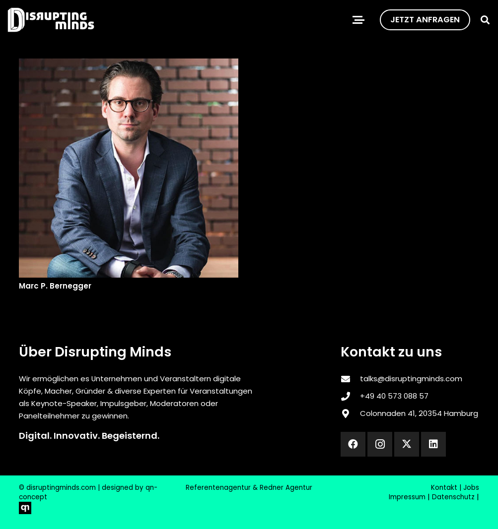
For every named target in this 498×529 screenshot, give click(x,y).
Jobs (471, 487)
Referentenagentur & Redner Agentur (249, 487)
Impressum (407, 497)
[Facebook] (353, 444)
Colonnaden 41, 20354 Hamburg (419, 413)
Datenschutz (453, 497)
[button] (358, 20)
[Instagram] (379, 444)
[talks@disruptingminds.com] (350, 378)
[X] (406, 444)
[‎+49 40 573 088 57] (350, 396)
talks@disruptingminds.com (411, 378)
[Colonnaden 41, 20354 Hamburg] (350, 413)
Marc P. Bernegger (55, 286)
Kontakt (444, 487)
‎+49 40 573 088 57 (394, 396)
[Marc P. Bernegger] (128, 168)
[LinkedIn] (433, 444)
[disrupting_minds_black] (50, 19)
